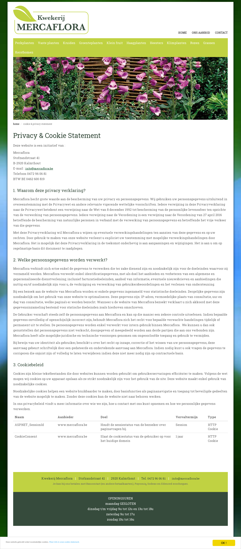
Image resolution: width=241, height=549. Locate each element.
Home (182, 32)
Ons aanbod (201, 32)
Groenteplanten (91, 43)
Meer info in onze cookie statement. (95, 545)
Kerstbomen (24, 52)
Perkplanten (24, 43)
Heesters (156, 43)
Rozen (194, 43)
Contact (221, 32)
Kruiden (69, 43)
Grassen (209, 43)
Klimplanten (176, 43)
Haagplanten (136, 43)
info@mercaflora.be (40, 168)
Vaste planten (48, 43)
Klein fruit (115, 43)
